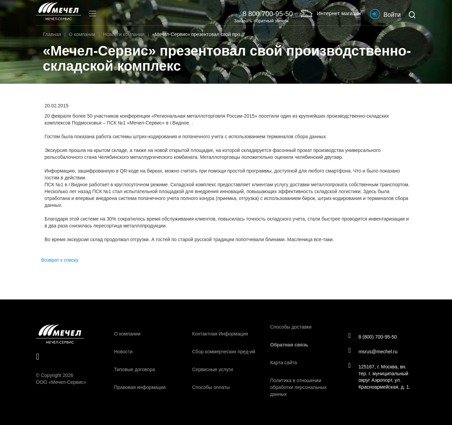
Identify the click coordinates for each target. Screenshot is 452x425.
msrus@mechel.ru (373, 352)
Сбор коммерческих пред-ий (223, 351)
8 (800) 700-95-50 (373, 336)
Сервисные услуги (212, 369)
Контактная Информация (220, 334)
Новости (123, 351)
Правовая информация (140, 387)
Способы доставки (291, 327)
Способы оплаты (211, 387)
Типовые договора (134, 369)
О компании (127, 334)
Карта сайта (283, 362)
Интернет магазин (325, 13)
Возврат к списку (59, 260)
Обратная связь (289, 344)
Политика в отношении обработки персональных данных (298, 387)
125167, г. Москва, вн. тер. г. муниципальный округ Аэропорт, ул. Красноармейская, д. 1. (380, 377)
